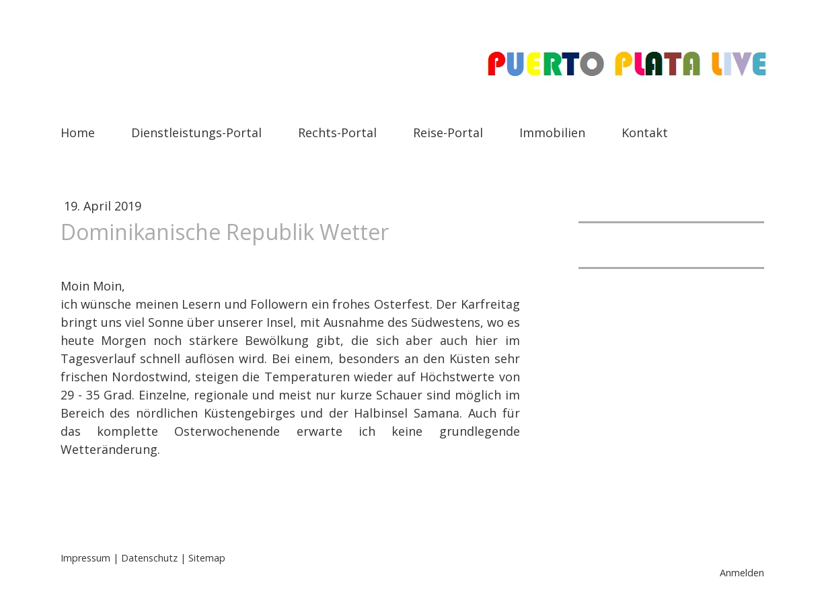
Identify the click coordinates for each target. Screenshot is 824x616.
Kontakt (645, 132)
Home (78, 132)
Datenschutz (149, 557)
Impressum (85, 557)
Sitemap (206, 557)
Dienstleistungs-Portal (196, 132)
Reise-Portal (448, 132)
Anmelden (742, 572)
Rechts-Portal (337, 132)
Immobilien (552, 132)
